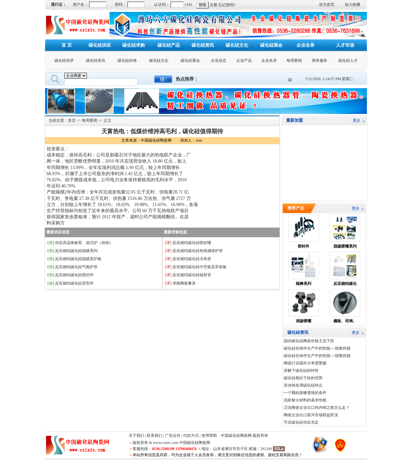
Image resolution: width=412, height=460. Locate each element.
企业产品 (244, 60)
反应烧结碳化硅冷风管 (192, 259)
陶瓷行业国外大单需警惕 (305, 363)
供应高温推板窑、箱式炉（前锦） (84, 242)
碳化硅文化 (158, 60)
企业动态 (218, 60)
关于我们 (136, 435)
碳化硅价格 (127, 60)
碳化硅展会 (190, 60)
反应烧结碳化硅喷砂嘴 (192, 242)
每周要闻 (294, 60)
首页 (72, 120)
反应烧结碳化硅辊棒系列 (76, 251)
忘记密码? (226, 5)
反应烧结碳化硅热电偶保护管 (198, 251)
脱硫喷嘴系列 (345, 246)
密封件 (303, 246)
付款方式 (191, 435)
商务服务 (319, 60)
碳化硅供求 (64, 60)
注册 (213, 5)
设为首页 (326, 4)
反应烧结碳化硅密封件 (74, 275)
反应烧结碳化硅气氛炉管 (76, 267)
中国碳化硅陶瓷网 (236, 435)
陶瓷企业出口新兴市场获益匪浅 (311, 415)
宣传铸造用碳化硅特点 (303, 385)
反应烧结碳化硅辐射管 (192, 275)
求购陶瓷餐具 (184, 283)
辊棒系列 (303, 283)
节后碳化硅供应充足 (301, 422)
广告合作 (173, 435)
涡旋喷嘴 (303, 321)
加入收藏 (352, 4)
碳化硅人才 (348, 60)
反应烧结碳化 (345, 283)
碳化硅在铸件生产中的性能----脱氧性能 (317, 348)
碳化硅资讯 (95, 60)
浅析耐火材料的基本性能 (305, 400)
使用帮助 (209, 435)
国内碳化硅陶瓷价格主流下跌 (309, 341)
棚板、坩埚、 (345, 321)
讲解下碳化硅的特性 (301, 370)
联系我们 (154, 435)
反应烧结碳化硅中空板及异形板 (200, 267)
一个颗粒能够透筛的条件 (305, 392)
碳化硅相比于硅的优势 (303, 378)
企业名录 (269, 60)
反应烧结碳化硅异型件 (74, 283)
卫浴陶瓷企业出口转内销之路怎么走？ (317, 407)
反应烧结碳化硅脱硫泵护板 (78, 259)
